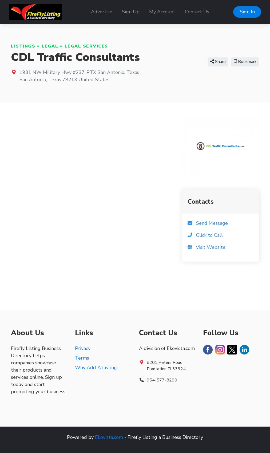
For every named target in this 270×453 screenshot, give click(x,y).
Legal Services (86, 46)
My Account (162, 12)
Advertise (101, 12)
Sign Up (131, 12)
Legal (50, 46)
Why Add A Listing (96, 367)
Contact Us (197, 12)
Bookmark (245, 62)
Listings (23, 46)
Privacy (82, 348)
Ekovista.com (109, 437)
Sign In (247, 12)
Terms (82, 358)
